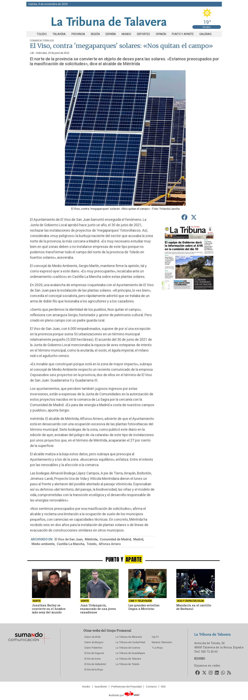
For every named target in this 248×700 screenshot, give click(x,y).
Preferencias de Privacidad (126, 686)
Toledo (42, 34)
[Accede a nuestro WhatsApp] (223, 673)
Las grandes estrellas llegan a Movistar (143, 607)
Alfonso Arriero (110, 544)
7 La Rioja (157, 647)
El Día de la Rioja (93, 669)
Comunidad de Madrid (115, 539)
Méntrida (91, 539)
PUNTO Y (124, 559)
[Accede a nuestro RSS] (229, 673)
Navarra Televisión (162, 642)
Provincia (78, 34)
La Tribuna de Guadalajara (130, 653)
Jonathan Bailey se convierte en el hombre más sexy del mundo (48, 608)
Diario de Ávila (92, 636)
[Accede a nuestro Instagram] (211, 673)
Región (95, 34)
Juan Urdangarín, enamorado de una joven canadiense (98, 608)
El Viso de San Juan (69, 539)
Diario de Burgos (93, 642)
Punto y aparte (183, 34)
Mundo (126, 34)
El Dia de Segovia (94, 653)
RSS (163, 686)
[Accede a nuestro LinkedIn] (217, 673)
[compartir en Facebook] (184, 217)
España (111, 34)
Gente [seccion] (36, 600)
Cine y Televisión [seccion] (140, 600)
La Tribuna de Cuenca (128, 647)
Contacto (151, 686)
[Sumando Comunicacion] (29, 643)
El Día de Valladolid (95, 664)
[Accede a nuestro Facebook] (197, 673)
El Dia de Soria (92, 658)
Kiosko (207, 27)
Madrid (138, 539)
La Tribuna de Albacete (129, 636)
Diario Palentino (93, 647)
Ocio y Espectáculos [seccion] (190, 600)
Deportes (143, 34)
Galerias (205, 34)
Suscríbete (101, 686)
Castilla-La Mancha (70, 544)
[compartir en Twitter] (193, 217)
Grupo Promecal (119, 630)
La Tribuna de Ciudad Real (130, 642)
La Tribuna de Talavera (128, 658)
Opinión (161, 34)
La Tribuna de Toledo (128, 664)
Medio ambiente (43, 544)
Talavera (59, 34)
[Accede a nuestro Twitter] (204, 673)
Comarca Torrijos (42, 40)
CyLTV (155, 636)
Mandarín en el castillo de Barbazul (193, 607)
